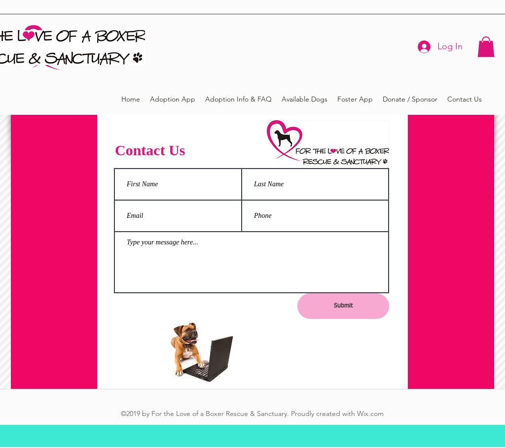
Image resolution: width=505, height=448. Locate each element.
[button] (486, 46)
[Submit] (343, 306)
